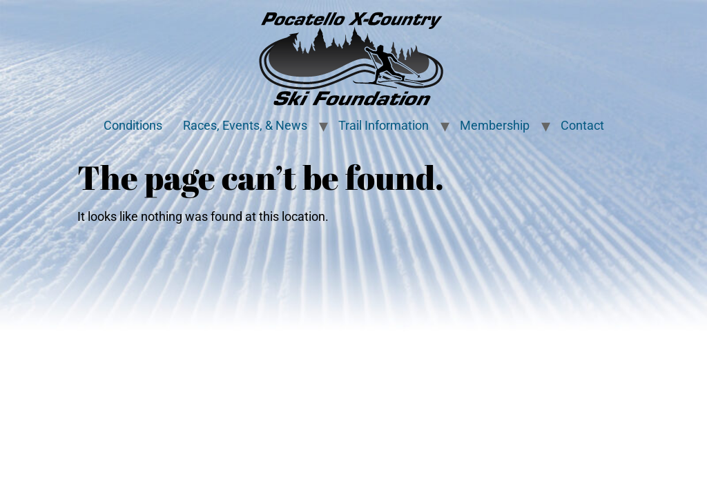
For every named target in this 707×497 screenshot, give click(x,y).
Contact (582, 126)
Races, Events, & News (245, 126)
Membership (495, 126)
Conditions (133, 126)
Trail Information (383, 126)
